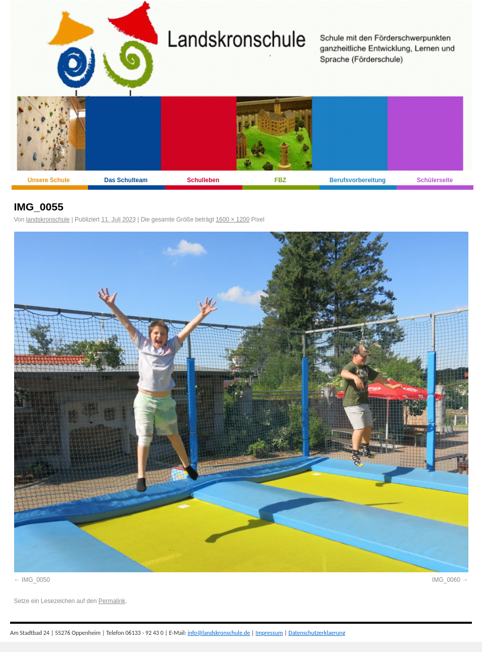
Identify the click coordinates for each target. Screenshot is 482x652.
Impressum (269, 632)
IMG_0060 (446, 579)
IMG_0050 (36, 579)
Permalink (111, 601)
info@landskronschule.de (219, 632)
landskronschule (48, 219)
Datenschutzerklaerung (317, 632)
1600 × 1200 (232, 219)
